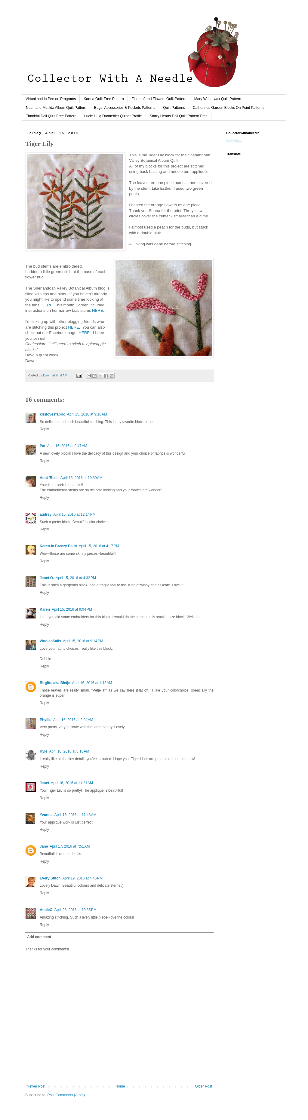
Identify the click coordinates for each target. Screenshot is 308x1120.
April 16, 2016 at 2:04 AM (73, 720)
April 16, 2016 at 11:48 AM (75, 815)
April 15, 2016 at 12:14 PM (74, 514)
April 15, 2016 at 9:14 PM (83, 641)
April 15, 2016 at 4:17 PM (99, 546)
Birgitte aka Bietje (55, 683)
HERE (97, 310)
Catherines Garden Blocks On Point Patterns (228, 108)
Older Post (203, 1086)
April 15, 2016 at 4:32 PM (76, 578)
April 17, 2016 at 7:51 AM (70, 846)
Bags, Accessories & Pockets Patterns (124, 108)
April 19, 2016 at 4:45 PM (82, 878)
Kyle (43, 751)
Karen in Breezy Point (58, 546)
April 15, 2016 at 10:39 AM (81, 478)
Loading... (234, 140)
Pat (42, 446)
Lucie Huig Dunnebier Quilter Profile (113, 116)
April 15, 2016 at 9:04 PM (72, 609)
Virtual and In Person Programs (51, 99)
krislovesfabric (52, 414)
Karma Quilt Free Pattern (104, 99)
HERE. (48, 305)
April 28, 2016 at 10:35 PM (75, 910)
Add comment (39, 937)
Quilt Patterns (174, 108)
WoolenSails (50, 641)
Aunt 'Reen (49, 478)
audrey (45, 514)
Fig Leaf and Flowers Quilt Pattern (159, 99)
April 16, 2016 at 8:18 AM (69, 751)
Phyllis (45, 720)
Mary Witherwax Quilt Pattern (217, 99)
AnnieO (46, 910)
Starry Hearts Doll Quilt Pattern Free (179, 116)
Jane (44, 846)
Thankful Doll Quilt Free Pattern (51, 116)
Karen (45, 609)
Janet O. (47, 578)
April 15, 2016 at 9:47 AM (67, 446)
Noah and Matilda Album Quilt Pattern (56, 108)
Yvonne (46, 815)
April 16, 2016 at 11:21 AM (72, 783)
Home (120, 1086)
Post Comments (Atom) (66, 1095)
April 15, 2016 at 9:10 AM (87, 414)
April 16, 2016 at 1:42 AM (92, 683)
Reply (44, 429)
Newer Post (36, 1086)
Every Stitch (50, 878)
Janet (44, 783)
